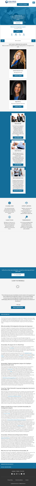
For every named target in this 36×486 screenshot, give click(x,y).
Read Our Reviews (18, 307)
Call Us (18, 31)
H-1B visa (12, 347)
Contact (26, 480)
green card (10, 369)
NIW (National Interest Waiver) (9, 377)
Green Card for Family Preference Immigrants (16, 419)
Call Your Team (18, 137)
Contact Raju (18, 106)
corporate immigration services (14, 396)
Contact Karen (18, 75)
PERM (11, 371)
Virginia (17, 471)
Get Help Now (18, 164)
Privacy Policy (10, 480)
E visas (2, 356)
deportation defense (5, 437)
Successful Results (18, 190)
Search (24, 35)
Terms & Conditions (19, 480)
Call (19, 35)
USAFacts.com (21, 425)
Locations (13, 471)
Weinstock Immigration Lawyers (18, 27)
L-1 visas (21, 355)
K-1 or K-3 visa (7, 413)
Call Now (18, 274)
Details (16, 35)
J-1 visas (30, 356)
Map (12, 35)
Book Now (18, 22)
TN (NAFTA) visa (28, 353)
